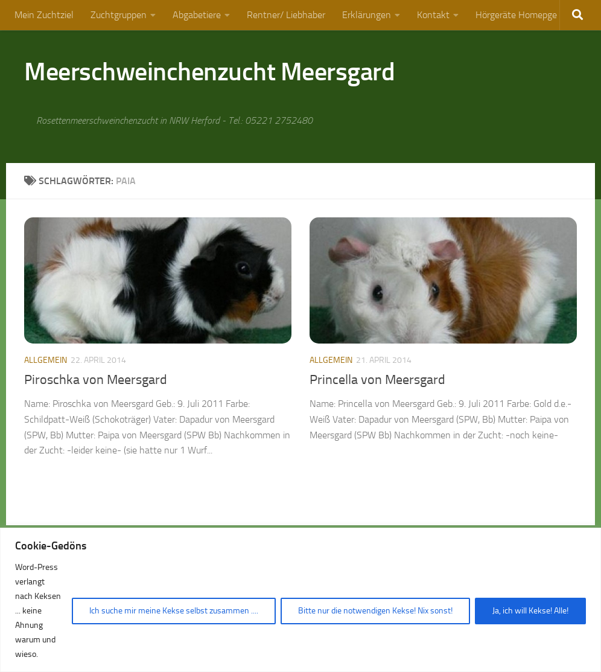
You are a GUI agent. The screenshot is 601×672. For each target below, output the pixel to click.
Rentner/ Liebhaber (286, 15)
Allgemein (45, 360)
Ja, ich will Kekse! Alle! (530, 611)
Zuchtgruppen (119, 15)
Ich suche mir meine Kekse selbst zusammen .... (173, 611)
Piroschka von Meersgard (95, 380)
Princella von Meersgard (377, 380)
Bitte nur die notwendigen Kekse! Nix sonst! (375, 611)
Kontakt (433, 15)
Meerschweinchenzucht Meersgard (209, 72)
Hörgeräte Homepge (516, 15)
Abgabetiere (197, 15)
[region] (300, 600)
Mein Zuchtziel (44, 15)
